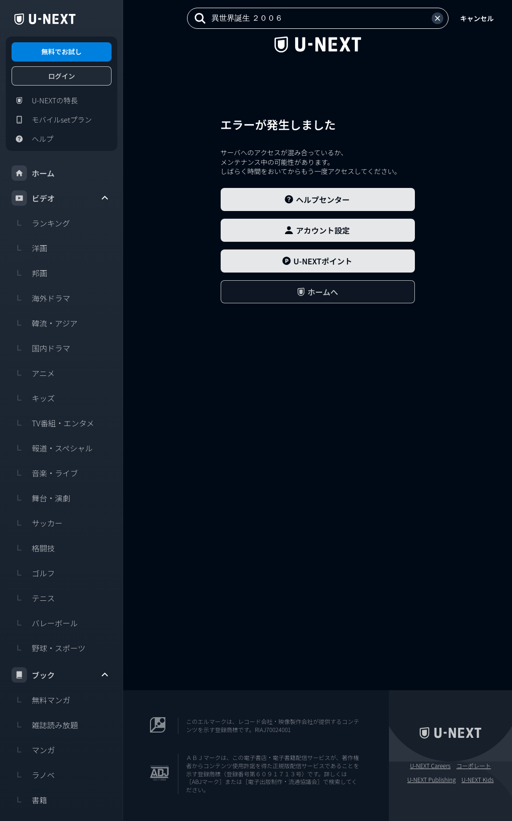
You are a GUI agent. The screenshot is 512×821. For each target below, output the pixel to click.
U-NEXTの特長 (45, 100)
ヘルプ (32, 139)
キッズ (33, 398)
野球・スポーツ (49, 648)
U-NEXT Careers (430, 766)
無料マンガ (41, 700)
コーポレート (473, 766)
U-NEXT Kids (478, 780)
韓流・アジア (44, 323)
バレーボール (45, 623)
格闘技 (33, 548)
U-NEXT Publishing (431, 780)
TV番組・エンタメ (53, 423)
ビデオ (61, 198)
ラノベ (33, 775)
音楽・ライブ (45, 473)
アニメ (33, 373)
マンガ (33, 750)
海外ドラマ (41, 298)
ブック (61, 675)
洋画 (29, 248)
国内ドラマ (41, 348)
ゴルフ (33, 573)
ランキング (41, 223)
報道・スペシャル (52, 448)
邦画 (29, 273)
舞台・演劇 (41, 498)
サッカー (37, 523)
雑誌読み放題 (45, 725)
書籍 (29, 800)
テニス (33, 598)
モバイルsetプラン (52, 119)
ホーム (33, 173)
